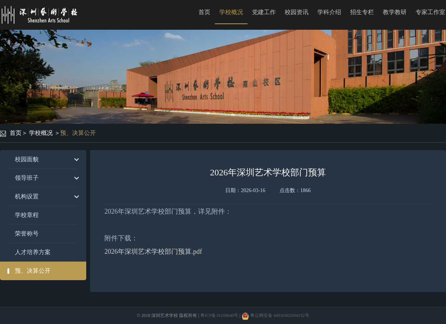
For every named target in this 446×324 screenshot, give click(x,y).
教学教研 (395, 12)
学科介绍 (329, 12)
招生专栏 (362, 12)
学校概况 (231, 12)
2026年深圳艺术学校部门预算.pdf (153, 251)
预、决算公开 (78, 133)
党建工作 (264, 12)
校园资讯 (296, 12)
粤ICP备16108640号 (219, 315)
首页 (204, 12)
